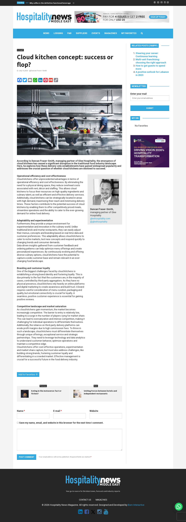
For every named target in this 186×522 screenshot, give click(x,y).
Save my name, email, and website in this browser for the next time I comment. (61, 422)
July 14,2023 (23, 71)
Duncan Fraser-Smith (38, 71)
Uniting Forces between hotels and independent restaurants (100, 392)
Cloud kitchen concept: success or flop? (65, 61)
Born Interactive (136, 505)
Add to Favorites (28, 374)
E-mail (57, 411)
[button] (179, 507)
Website (94, 411)
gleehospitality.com (100, 218)
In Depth (20, 50)
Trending (20, 3)
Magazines (101, 500)
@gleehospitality (99, 221)
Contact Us (85, 500)
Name (21, 411)
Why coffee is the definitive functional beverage (50, 3)
